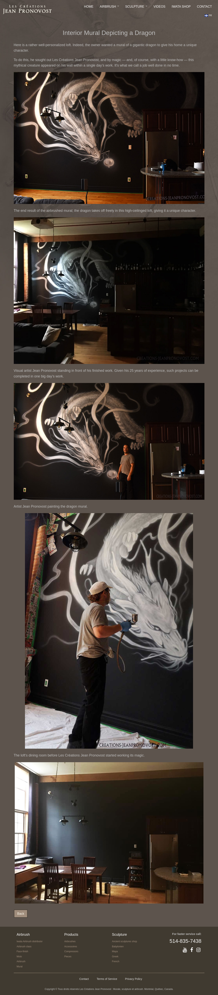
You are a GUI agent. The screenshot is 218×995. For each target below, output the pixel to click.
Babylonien (118, 946)
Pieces (67, 956)
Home (88, 6)
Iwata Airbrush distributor (30, 941)
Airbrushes (69, 941)
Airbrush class (24, 946)
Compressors (71, 951)
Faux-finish (22, 951)
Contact (204, 6)
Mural (20, 966)
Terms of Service (107, 978)
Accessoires (70, 946)
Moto (19, 956)
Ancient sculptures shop (124, 941)
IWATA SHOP (181, 6)
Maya (115, 951)
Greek (115, 956)
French (115, 961)
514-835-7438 (185, 941)
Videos (159, 6)
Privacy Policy (133, 978)
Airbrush (108, 6)
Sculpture (134, 6)
